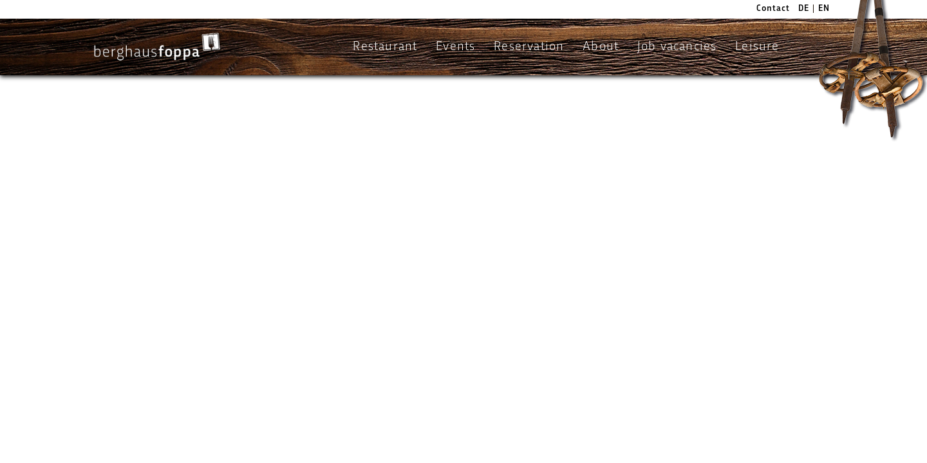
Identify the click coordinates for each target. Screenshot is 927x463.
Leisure (757, 47)
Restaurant (385, 47)
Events (455, 47)
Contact (773, 9)
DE (803, 9)
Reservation (529, 47)
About (601, 47)
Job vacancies (677, 47)
